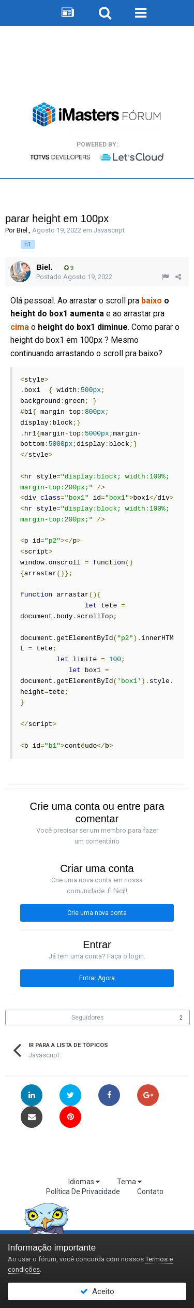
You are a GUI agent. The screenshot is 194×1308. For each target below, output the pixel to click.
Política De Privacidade (83, 1191)
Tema (129, 1182)
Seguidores (87, 1017)
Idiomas (84, 1182)
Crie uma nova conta (97, 913)
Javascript (109, 230)
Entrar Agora (97, 978)
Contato (150, 1191)
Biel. (23, 230)
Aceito (97, 1291)
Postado (74, 277)
